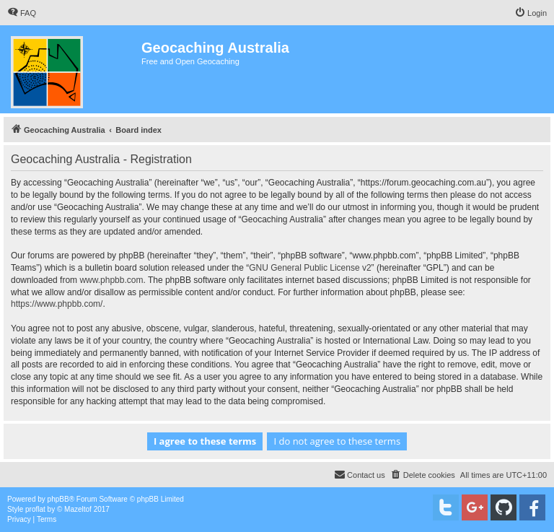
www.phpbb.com (111, 280)
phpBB (58, 499)
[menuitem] (21, 13)
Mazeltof (78, 509)
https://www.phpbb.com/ (56, 304)
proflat (35, 509)
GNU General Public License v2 (310, 268)
